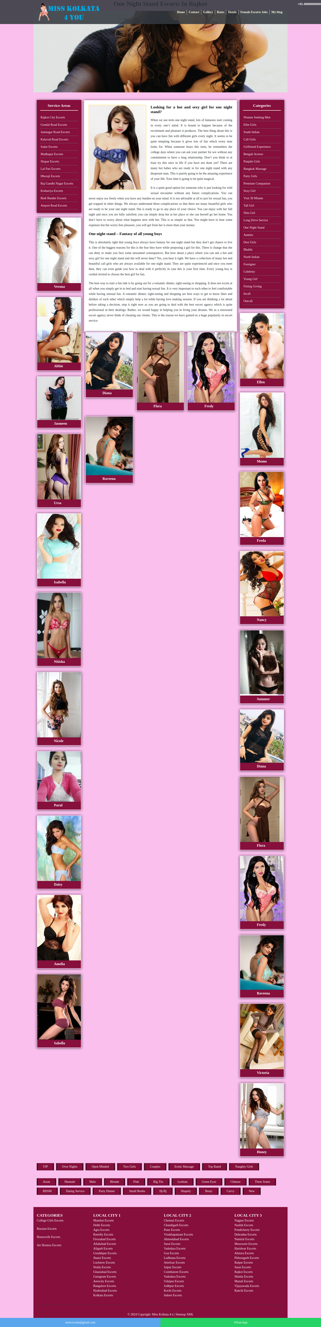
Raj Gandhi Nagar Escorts (57, 183)
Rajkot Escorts (244, 1272)
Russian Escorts (47, 1228)
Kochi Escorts (172, 1290)
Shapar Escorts (50, 161)
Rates (220, 12)
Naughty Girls (244, 1166)
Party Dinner (107, 1191)
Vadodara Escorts (175, 1248)
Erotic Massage (184, 1166)
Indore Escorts (173, 1295)
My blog (277, 12)
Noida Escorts (102, 1267)
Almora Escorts (244, 1253)
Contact (194, 12)
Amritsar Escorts (174, 1262)
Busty (208, 1191)
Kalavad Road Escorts (54, 139)
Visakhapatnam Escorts (178, 1234)
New (252, 1191)
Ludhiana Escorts (175, 1258)
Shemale (69, 1181)
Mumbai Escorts (103, 1220)
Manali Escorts (244, 1281)
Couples (155, 1166)
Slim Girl (249, 213)
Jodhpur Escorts (174, 1286)
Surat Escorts (172, 1244)
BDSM (47, 1191)
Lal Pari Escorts (50, 168)
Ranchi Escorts (244, 1290)
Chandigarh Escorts (176, 1225)
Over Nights (70, 1166)
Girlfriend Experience (257, 146)
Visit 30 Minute (253, 198)
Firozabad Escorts (104, 1239)
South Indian (251, 132)
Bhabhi (247, 249)
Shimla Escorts (244, 1276)
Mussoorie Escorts (246, 1244)
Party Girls (250, 176)
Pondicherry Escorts (247, 1230)
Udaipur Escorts (174, 1281)
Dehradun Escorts (246, 1234)
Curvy (231, 1191)
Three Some (262, 1181)
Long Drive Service (255, 220)
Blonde (114, 1181)
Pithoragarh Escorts (247, 1258)
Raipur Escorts (244, 1262)
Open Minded (100, 1166)
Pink (136, 1181)
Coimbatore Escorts (176, 1272)
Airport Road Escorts (54, 205)
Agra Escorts (101, 1230)
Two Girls (129, 1166)
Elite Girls (249, 124)
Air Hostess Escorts (49, 1245)
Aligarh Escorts (103, 1248)
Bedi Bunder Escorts (53, 198)
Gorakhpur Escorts (105, 1253)
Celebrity (249, 271)
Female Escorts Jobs (254, 12)
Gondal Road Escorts (54, 124)
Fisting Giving (252, 286)
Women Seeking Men (256, 117)
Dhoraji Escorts (50, 176)
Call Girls (249, 139)
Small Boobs (137, 1191)
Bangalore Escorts (104, 1286)
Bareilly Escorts (103, 1234)
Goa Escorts (171, 1253)
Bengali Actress (253, 154)
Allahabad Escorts (104, 1244)
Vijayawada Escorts (247, 1286)
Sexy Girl (249, 191)
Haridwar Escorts (245, 1248)
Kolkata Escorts (103, 1295)
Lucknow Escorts (104, 1262)
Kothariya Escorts (52, 191)
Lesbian (182, 1181)
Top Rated (214, 1166)
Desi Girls (249, 242)
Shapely (186, 1191)
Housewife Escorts (48, 1237)
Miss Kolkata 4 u (162, 1314)
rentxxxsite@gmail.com (80, 1322)
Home (181, 12)
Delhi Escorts (101, 1225)
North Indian (251, 257)
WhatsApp (240, 1322)
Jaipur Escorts (172, 1267)
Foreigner (249, 264)
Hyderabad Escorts (105, 1290)
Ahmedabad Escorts (176, 1239)
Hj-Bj (163, 1191)
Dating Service (75, 1191)
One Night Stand (253, 227)
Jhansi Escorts (102, 1258)
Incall (247, 293)
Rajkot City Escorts (53, 117)
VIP (45, 1166)
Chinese (235, 1181)
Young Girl (250, 279)
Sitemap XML (185, 1314)
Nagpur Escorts (244, 1220)
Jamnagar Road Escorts (55, 132)
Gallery (208, 12)
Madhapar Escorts (52, 154)
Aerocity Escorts (103, 1281)
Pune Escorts (172, 1230)
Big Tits (158, 1181)
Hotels (232, 12)
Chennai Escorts (174, 1220)
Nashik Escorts (244, 1225)
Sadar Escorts (49, 146)
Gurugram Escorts (104, 1276)
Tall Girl (248, 205)
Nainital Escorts (245, 1239)
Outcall (248, 301)
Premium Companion (256, 183)
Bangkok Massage (254, 168)
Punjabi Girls (251, 161)
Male (92, 1181)
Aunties (248, 235)
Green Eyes (209, 1181)
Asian (46, 1181)
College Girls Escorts (50, 1220)
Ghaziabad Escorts (105, 1272)
